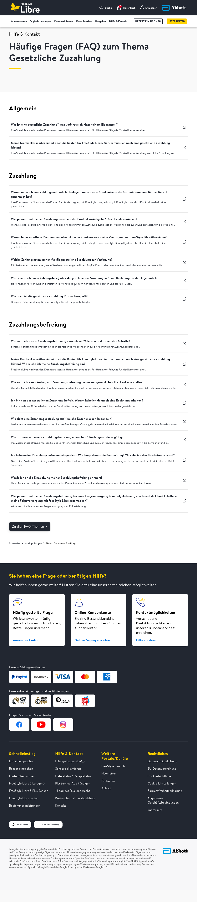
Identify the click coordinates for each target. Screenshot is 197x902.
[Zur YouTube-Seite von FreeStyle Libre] (41, 724)
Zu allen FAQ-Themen (29, 526)
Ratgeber (100, 21)
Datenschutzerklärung (162, 761)
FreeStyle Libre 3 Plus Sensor (28, 791)
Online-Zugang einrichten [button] (93, 640)
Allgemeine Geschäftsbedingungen (163, 800)
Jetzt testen (176, 21)
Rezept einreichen (148, 21)
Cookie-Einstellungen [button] (162, 783)
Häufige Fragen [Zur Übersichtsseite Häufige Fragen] (33, 543)
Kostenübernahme (21, 776)
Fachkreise (108, 781)
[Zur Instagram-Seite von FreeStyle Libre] (63, 724)
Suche (105, 8)
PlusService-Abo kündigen (72, 783)
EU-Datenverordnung (162, 768)
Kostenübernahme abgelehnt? (75, 798)
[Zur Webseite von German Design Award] (19, 701)
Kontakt (60, 805)
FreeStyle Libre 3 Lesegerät (27, 783)
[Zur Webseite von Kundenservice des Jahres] (85, 701)
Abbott (106, 788)
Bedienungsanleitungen (24, 805)
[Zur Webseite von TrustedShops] (63, 701)
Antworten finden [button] (25, 640)
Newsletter (108, 773)
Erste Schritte (84, 21)
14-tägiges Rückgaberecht (72, 791)
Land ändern (20, 824)
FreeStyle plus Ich (113, 766)
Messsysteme (19, 21)
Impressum (155, 810)
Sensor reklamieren (68, 768)
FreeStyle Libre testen (23, 798)
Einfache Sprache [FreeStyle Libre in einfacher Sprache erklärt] (21, 761)
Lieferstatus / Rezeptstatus (73, 776)
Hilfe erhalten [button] (146, 640)
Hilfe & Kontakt (118, 21)
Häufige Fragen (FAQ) (69, 761)
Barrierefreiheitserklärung (165, 791)
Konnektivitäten (63, 21)
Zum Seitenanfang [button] (48, 824)
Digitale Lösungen (40, 21)
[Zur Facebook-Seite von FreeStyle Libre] (19, 724)
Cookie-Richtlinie (159, 776)
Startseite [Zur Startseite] (14, 543)
